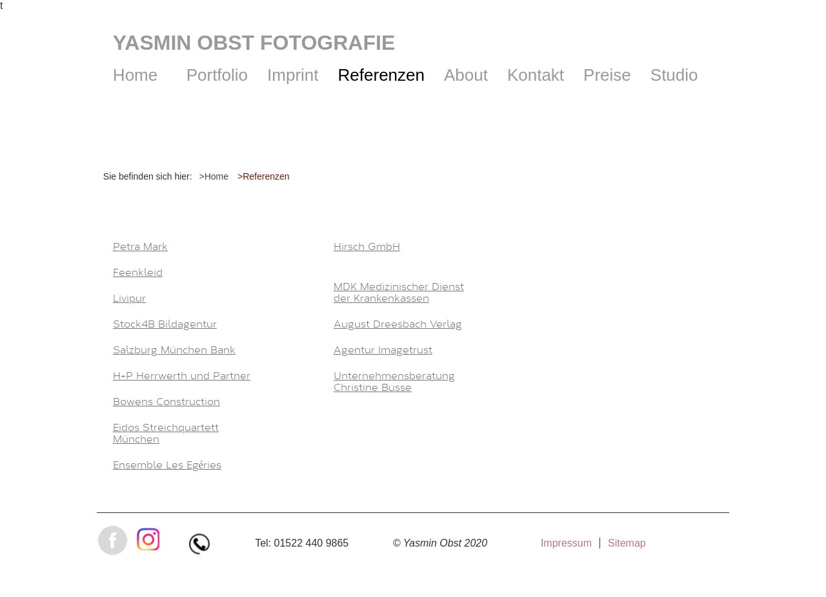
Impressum (566, 543)
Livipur (129, 298)
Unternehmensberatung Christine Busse (394, 381)
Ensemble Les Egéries (167, 465)
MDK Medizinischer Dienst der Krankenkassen (399, 292)
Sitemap (627, 543)
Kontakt (535, 75)
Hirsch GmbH (367, 247)
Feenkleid (138, 272)
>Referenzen (263, 176)
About (466, 75)
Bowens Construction (166, 402)
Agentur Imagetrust (383, 350)
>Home (214, 176)
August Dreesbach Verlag (398, 324)
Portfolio (217, 75)
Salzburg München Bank (174, 350)
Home (135, 75)
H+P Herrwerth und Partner (181, 376)
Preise (607, 75)
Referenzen (381, 75)
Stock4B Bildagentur (165, 324)
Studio (674, 75)
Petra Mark (140, 247)
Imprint (292, 75)
